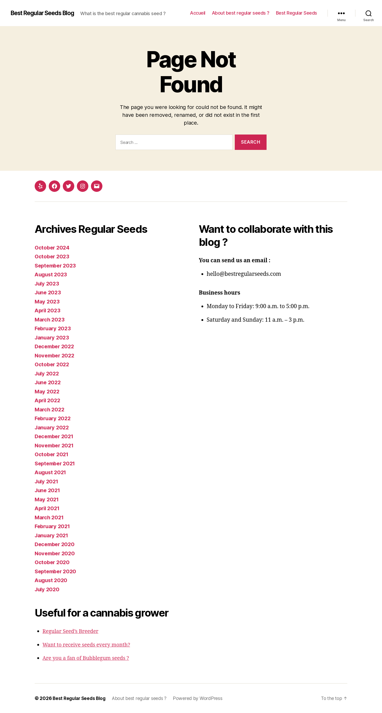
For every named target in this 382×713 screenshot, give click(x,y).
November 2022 (56, 355)
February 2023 (54, 328)
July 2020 (48, 589)
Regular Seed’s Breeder (72, 631)
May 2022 (47, 391)
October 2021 (52, 454)
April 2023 (48, 310)
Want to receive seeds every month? (88, 644)
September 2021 (56, 463)
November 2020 (56, 553)
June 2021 (48, 490)
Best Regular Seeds (296, 13)
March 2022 (50, 409)
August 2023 (52, 274)
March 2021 (50, 517)
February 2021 (53, 526)
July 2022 (48, 373)
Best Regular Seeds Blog (45, 13)
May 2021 (47, 499)
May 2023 (47, 301)
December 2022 (56, 346)
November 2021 (55, 445)
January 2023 (53, 337)
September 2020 (57, 571)
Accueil (197, 13)
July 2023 (48, 283)
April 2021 (48, 508)
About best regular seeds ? (240, 13)
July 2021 (47, 481)
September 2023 (57, 265)
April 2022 (48, 400)
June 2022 (49, 382)
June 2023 (49, 292)
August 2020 (52, 580)
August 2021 (51, 472)
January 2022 (53, 427)
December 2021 (55, 436)
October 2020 (53, 562)
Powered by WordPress (202, 698)
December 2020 (56, 544)
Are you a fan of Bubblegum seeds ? (88, 658)
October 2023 (53, 256)
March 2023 (50, 319)
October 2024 (53, 247)
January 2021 (52, 535)
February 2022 (54, 418)
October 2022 (53, 364)
